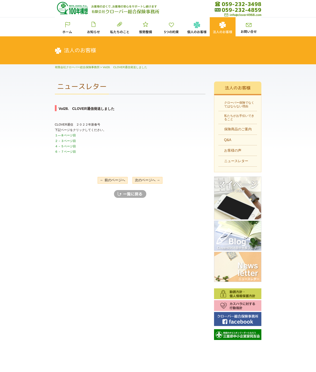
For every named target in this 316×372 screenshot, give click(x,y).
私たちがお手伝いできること (239, 117)
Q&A (227, 140)
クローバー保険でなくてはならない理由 (239, 104)
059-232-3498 (241, 4)
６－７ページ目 (65, 151)
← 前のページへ (112, 180)
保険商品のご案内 (238, 129)
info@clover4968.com (242, 15)
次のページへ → (147, 180)
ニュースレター (236, 161)
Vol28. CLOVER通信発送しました (86, 109)
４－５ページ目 (65, 146)
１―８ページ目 (65, 135)
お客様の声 (232, 150)
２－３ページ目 (65, 141)
